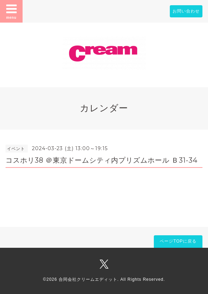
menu (11, 11)
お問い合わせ (186, 11)
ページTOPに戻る (178, 241)
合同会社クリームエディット (88, 279)
